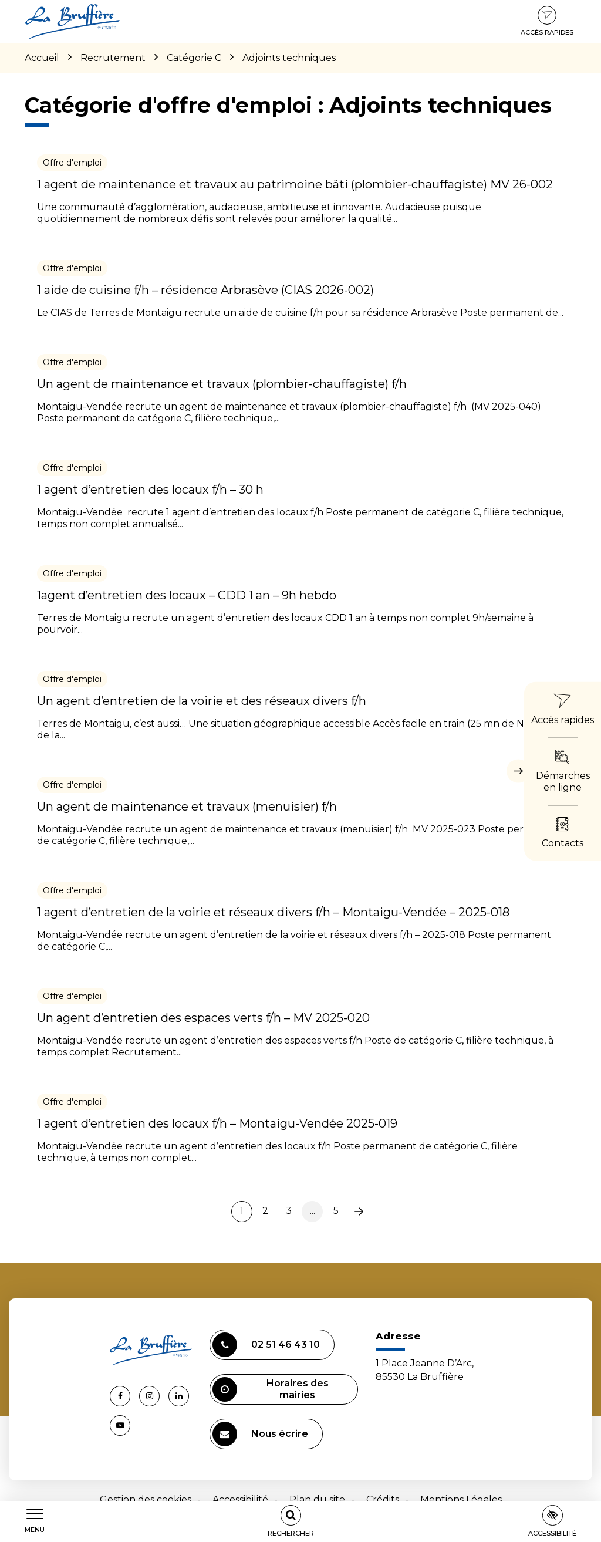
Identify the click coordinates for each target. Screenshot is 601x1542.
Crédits (382, 1499)
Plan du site (317, 1499)
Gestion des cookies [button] (145, 1499)
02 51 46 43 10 (266, 1344)
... (312, 1210)
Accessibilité (240, 1499)
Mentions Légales (461, 1499)
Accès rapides (547, 21)
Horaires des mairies (270, 1389)
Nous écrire (260, 1434)
